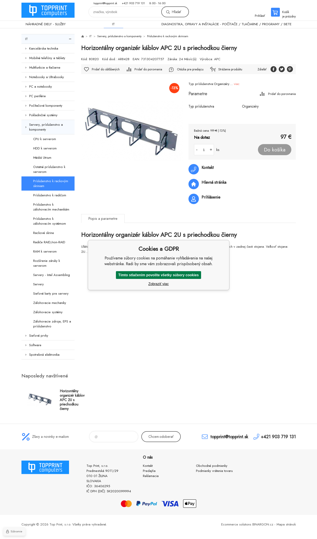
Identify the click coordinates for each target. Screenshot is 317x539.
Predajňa (149, 470)
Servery (38, 284)
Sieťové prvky (38, 335)
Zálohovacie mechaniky (49, 302)
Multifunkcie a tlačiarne (44, 67)
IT (113, 24)
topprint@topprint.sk (105, 3)
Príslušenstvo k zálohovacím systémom (49, 221)
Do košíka (274, 149)
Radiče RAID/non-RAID (49, 242)
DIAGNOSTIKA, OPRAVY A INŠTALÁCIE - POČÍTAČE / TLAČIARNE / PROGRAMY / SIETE (226, 24)
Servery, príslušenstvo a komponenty (46, 127)
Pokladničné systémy (43, 115)
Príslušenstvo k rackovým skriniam (50, 183)
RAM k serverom (45, 251)
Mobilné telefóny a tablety (47, 58)
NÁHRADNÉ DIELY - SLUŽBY (46, 24)
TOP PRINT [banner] (48, 10)
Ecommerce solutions (236, 524)
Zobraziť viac (158, 284)
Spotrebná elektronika (44, 354)
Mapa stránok (286, 524)
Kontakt (148, 465)
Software (35, 345)
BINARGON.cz (262, 524)
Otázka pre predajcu (190, 69)
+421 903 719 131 (133, 3)
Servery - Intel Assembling (51, 274)
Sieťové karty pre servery (51, 293)
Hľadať (176, 11)
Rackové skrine (43, 232)
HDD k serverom (45, 148)
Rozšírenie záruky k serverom (46, 263)
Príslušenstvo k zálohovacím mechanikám (51, 207)
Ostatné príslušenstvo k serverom (49, 169)
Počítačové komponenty (45, 105)
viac (237, 83)
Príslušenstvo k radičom (49, 195)
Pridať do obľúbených (106, 69)
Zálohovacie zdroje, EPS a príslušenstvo (52, 324)
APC (217, 59)
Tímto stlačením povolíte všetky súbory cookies (158, 275)
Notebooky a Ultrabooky (46, 77)
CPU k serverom (44, 139)
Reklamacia (151, 475)
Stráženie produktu (230, 69)
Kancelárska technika (43, 48)
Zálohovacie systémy (48, 312)
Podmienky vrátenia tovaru (214, 470)
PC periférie (37, 96)
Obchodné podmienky (211, 465)
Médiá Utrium (42, 157)
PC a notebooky (40, 86)
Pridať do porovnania (282, 94)
